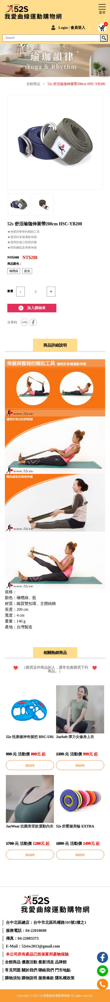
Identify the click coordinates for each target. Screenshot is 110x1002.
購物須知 (13, 978)
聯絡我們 (46, 970)
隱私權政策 (64, 978)
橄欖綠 (13, 271)
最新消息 (46, 962)
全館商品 (33, 84)
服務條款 (46, 978)
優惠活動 (29, 962)
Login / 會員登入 (72, 28)
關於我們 (29, 970)
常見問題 (13, 970)
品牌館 (61, 962)
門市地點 (63, 970)
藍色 (27, 271)
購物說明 (29, 978)
